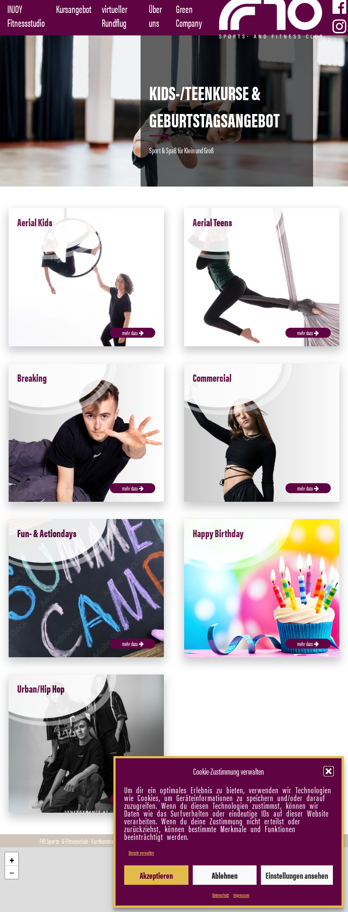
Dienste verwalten (141, 852)
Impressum (241, 895)
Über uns (155, 15)
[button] (328, 771)
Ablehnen (225, 875)
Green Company (189, 15)
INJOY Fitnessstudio (26, 15)
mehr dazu (133, 333)
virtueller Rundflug (114, 15)
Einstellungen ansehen (297, 875)
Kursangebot (73, 9)
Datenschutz (220, 895)
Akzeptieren (156, 875)
